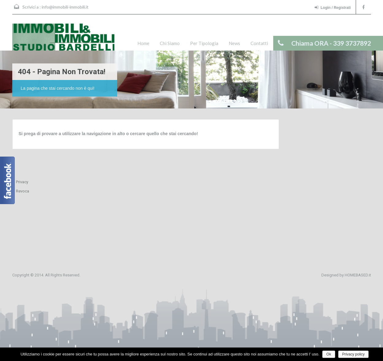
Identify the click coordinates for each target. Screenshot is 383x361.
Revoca (22, 191)
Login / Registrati (332, 7)
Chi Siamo (170, 43)
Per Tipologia (204, 43)
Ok (328, 354)
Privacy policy (353, 354)
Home (143, 43)
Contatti (259, 43)
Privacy (22, 182)
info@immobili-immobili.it (65, 7)
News (234, 43)
